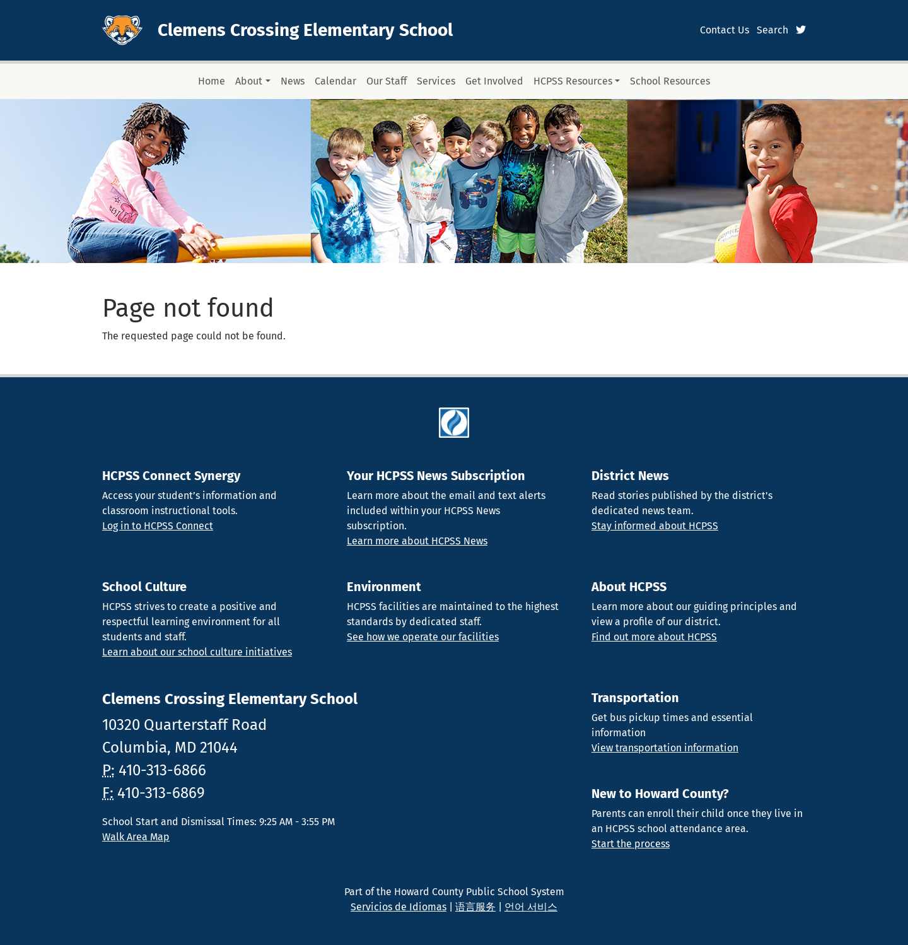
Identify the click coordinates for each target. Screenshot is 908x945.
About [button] (248, 81)
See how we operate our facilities (423, 637)
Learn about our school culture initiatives (197, 652)
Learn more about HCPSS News (417, 541)
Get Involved (494, 81)
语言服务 (475, 907)
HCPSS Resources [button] (572, 81)
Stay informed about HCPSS (654, 526)
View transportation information (664, 748)
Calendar (335, 81)
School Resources (670, 81)
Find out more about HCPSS (654, 637)
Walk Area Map (136, 837)
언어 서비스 (530, 907)
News (293, 81)
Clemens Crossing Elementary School (305, 30)
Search (772, 30)
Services (436, 81)
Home (211, 81)
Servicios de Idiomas (398, 907)
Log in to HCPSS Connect (157, 526)
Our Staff (386, 81)
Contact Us (724, 30)
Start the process (630, 844)
